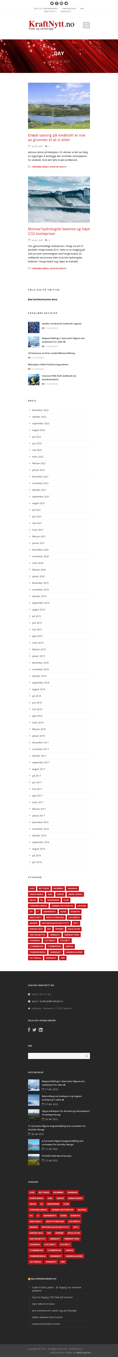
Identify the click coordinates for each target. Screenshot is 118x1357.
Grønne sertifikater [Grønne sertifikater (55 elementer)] (62, 906)
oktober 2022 (39, 416)
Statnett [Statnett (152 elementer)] (65, 940)
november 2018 (40, 669)
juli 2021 (36, 509)
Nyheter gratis (58, 167)
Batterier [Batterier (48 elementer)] (44, 888)
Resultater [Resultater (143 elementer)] (74, 929)
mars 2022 (37, 456)
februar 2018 (39, 729)
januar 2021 (38, 543)
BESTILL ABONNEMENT (46, 8)
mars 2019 (37, 642)
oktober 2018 (39, 676)
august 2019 (38, 609)
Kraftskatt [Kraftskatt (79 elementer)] (36, 917)
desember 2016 (40, 822)
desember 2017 (40, 742)
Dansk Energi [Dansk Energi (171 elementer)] (36, 894)
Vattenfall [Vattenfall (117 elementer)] (35, 958)
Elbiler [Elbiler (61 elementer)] (60, 894)
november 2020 (40, 556)
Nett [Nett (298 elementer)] (76, 923)
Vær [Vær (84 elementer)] (63, 958)
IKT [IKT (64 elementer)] (31, 911)
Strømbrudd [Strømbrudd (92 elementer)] (36, 946)
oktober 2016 (39, 835)
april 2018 (37, 715)
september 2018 (40, 682)
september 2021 (40, 496)
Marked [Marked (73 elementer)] (33, 923)
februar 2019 (39, 649)
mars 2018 (37, 722)
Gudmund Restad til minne (46, 1323)
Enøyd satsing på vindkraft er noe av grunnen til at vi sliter (56, 137)
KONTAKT (66, 11)
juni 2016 (37, 862)
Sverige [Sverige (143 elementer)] (69, 946)
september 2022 (40, 423)
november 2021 (40, 483)
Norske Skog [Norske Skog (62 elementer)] (36, 929)
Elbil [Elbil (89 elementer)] (50, 894)
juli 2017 (36, 775)
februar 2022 (39, 463)
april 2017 (37, 795)
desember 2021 (40, 476)
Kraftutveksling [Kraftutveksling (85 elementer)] (55, 917)
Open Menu (86, 25)
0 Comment (51, 328)
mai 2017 (37, 789)
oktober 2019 (39, 596)
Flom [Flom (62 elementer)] (66, 900)
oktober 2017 (39, 755)
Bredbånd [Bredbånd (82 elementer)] (58, 888)
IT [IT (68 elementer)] (38, 911)
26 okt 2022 (51, 1119)
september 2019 (40, 602)
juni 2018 (37, 702)
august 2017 (38, 769)
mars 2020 (37, 563)
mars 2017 (37, 802)
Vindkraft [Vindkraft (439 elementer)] (51, 958)
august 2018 (38, 689)
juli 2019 (36, 616)
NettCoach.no (83, 1352)
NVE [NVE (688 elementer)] (49, 929)
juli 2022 (36, 436)
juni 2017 (37, 782)
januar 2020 (38, 576)
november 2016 (40, 828)
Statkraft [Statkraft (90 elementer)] (50, 940)
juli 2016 (36, 855)
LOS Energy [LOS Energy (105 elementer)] (74, 917)
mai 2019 (37, 629)
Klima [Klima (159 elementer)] (63, 911)
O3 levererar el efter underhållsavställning (51, 353)
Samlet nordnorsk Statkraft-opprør (62, 323)
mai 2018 (37, 709)
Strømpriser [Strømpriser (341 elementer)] (54, 946)
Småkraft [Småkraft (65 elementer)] (55, 935)
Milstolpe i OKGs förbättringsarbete (48, 364)
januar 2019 (38, 656)
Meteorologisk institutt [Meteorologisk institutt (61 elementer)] (55, 923)
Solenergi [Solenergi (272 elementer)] (35, 940)
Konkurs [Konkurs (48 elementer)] (75, 911)
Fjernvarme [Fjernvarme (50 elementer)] (53, 900)
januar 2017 (38, 815)
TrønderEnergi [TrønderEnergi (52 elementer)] (38, 952)
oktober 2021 (39, 489)
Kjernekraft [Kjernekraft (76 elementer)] (50, 911)
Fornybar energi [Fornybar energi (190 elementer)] (38, 906)
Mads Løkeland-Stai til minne (47, 1317)
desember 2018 (40, 662)
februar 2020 (39, 569)
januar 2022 (38, 469)
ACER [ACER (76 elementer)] (32, 888)
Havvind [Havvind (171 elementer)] (82, 906)
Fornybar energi (40, 167)
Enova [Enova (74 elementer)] (33, 900)
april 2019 (37, 636)
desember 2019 (40, 582)
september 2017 (40, 762)
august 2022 (38, 430)
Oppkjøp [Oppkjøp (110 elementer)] (59, 929)
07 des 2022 (51, 1089)
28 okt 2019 (37, 146)
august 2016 (38, 848)
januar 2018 (38, 735)
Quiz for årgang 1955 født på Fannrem (52, 1297)
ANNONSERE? (69, 8)
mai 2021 (37, 523)
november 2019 (40, 589)
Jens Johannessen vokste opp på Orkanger (54, 1310)
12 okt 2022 (51, 1148)
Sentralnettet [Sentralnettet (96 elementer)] (37, 935)
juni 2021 (37, 516)
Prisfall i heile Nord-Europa (56, 1155)
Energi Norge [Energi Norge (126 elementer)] (75, 894)
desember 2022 (40, 410)
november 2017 (40, 749)
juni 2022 (37, 443)
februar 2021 (39, 536)
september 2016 (40, 842)
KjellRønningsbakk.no (43, 1278)
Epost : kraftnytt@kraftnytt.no (47, 1001)
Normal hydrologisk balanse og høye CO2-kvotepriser (59, 231)
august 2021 (38, 503)
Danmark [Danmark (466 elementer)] (72, 888)
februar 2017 (39, 808)
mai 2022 (37, 450)
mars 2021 (37, 529)
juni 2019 (37, 622)
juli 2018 (36, 695)
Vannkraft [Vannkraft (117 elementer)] (55, 952)
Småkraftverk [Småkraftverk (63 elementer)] (71, 935)
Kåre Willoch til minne (43, 1303)
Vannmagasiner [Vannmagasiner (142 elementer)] (74, 952)
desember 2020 (40, 549)
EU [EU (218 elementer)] (41, 900)
